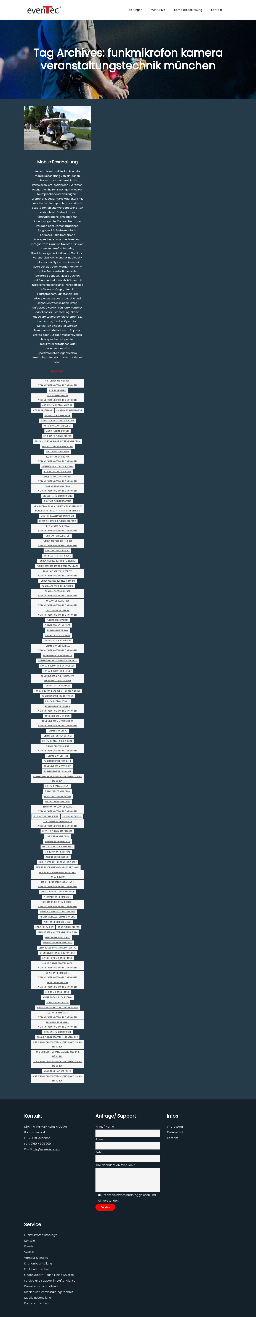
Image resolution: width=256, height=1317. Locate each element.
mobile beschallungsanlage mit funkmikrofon (57, 874)
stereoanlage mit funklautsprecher (57, 1007)
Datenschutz (176, 1132)
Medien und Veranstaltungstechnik (48, 1292)
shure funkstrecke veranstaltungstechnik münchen (57, 984)
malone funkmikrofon (57, 841)
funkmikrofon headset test (57, 696)
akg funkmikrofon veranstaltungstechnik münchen (57, 397)
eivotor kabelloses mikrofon (57, 516)
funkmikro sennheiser (57, 625)
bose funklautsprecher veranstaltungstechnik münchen (57, 479)
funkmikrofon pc (57, 731)
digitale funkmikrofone (57, 501)
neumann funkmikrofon (57, 897)
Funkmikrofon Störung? (40, 1235)
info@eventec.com (46, 1149)
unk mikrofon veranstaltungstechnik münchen (57, 1054)
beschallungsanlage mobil (57, 446)
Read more (57, 371)
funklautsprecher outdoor (57, 586)
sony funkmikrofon (57, 1002)
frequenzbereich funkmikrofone (57, 521)
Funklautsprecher (36, 1269)
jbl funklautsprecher (45, 816)
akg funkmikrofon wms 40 (57, 405)
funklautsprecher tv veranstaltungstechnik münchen (57, 612)
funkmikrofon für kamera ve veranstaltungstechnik (57, 678)
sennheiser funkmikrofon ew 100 (57, 948)
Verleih (29, 1252)
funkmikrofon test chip (57, 766)
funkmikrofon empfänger (57, 655)
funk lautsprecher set (57, 536)
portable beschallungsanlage (57, 911)
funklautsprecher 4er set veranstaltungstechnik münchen (57, 543)
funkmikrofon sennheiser (57, 736)
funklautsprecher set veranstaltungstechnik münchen (57, 593)
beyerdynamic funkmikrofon (57, 466)
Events (29, 1246)
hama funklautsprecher (57, 796)
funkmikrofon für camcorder (57, 666)
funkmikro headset (57, 620)
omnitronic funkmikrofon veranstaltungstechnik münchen (57, 904)
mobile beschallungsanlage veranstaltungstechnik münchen (57, 884)
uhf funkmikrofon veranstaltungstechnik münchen (57, 1044)
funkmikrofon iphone (57, 701)
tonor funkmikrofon (49, 1037)
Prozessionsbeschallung (41, 1286)
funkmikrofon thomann (57, 771)
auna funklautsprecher (57, 426)
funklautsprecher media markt (57, 581)
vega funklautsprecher (57, 1071)
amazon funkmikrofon (69, 410)
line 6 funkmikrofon (57, 836)
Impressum (175, 1127)
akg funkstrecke (42, 410)
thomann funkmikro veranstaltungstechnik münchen (57, 1024)
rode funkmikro (44, 927)
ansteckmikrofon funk (57, 415)
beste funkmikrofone (57, 451)
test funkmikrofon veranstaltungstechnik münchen (57, 1015)
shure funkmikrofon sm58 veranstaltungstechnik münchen (57, 965)
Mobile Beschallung (57, 162)
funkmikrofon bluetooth (57, 640)
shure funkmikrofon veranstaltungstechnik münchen (57, 975)
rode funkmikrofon (69, 927)
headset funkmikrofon (57, 801)
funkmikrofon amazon (57, 635)
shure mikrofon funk (57, 992)
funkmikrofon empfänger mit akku (57, 660)
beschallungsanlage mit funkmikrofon (57, 441)
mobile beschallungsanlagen (57, 891)
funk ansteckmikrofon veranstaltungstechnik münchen (57, 528)
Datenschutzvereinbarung (119, 1195)
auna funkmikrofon (57, 431)
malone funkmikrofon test (57, 846)
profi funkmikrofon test (57, 922)
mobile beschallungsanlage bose (57, 862)
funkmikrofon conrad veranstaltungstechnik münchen (57, 648)
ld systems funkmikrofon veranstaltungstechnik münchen (57, 823)
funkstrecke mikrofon (57, 791)
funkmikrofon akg (57, 630)
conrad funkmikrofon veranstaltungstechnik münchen (57, 488)
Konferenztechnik (36, 1303)
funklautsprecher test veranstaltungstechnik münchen (57, 603)
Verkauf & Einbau (36, 1258)
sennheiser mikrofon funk (57, 958)
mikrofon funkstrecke (57, 852)
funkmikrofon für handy (57, 671)
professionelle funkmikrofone (57, 917)
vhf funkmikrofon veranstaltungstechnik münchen (57, 1078)
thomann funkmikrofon (57, 1032)
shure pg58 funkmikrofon (57, 997)
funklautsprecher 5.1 (57, 550)
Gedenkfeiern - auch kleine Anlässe (49, 1275)
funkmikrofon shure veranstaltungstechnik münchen (57, 748)
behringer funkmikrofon (57, 436)
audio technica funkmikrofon (57, 420)
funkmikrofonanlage (57, 786)
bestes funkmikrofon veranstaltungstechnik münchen (57, 459)
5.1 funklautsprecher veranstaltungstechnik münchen (57, 383)
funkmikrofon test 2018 (57, 761)
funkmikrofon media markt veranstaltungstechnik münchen (57, 723)
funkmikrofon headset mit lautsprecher (57, 691)
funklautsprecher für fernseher (57, 561)
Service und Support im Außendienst (49, 1281)
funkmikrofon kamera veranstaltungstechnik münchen (57, 708)
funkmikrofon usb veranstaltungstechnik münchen (57, 778)
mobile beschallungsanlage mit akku (57, 867)
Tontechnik (71, 1037)
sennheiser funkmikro (57, 937)
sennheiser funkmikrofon (57, 942)
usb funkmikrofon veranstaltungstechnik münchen (57, 1063)
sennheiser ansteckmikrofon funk (57, 932)
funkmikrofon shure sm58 (57, 741)
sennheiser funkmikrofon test (57, 953)
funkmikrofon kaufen (57, 716)
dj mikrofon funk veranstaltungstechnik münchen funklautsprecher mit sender (57, 508)
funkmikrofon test (57, 756)
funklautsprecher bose (57, 556)
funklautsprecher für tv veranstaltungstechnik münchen (57, 573)
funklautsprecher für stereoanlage (57, 566)
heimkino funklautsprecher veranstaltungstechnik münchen (57, 809)
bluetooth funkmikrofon (57, 471)
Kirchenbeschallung (38, 1263)
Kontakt (172, 1138)
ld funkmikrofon (72, 816)
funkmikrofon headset (57, 685)
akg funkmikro (57, 390)
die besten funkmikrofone (57, 496)
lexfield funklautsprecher (57, 831)
